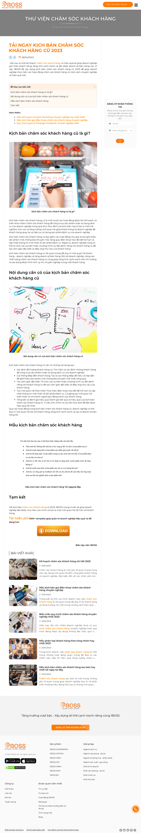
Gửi (120, 141)
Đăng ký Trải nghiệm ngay (70, 727)
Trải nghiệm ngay (118, 4)
